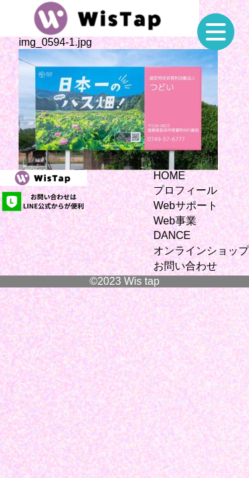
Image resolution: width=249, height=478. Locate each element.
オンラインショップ (201, 250)
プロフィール (185, 190)
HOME (169, 175)
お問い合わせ (185, 266)
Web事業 (175, 220)
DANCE (172, 235)
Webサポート (185, 205)
